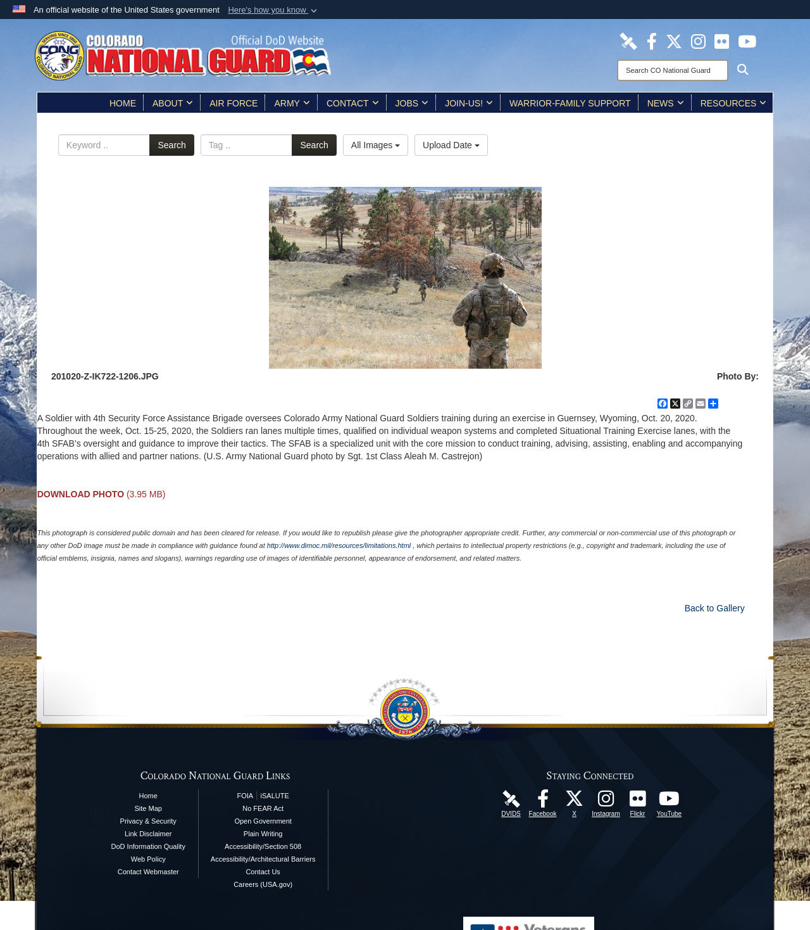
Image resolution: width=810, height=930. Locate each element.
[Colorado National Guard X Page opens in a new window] (674, 40)
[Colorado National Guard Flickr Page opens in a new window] (721, 40)
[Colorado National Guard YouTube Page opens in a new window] (747, 40)
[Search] (672, 70)
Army (291, 103)
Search (171, 145)
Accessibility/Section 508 (263, 846)
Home (122, 103)
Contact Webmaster (148, 872)
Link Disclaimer (148, 834)
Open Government (263, 821)
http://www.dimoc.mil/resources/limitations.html (339, 545)
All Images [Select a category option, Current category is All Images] (375, 145)
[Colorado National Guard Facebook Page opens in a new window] (652, 40)
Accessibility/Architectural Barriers (263, 859)
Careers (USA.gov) (263, 884)
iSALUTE (275, 795)
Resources (734, 103)
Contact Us (263, 872)
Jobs (412, 103)
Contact (353, 103)
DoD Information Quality (148, 846)
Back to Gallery (715, 608)
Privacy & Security (148, 821)
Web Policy (148, 859)
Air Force (233, 103)
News (665, 103)
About (173, 103)
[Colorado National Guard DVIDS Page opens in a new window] (628, 40)
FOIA (245, 795)
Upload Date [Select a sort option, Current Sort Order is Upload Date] (451, 145)
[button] (274, 10)
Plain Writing (263, 834)
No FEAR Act (263, 808)
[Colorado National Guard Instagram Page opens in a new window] (698, 40)
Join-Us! (469, 103)
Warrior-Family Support (570, 103)
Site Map (148, 808)
